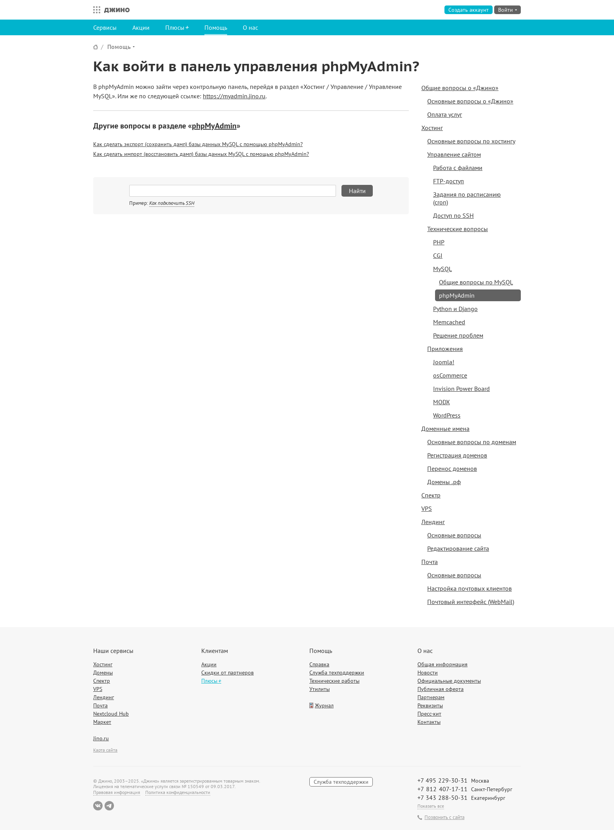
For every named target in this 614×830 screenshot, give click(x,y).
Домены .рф (444, 482)
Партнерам (430, 697)
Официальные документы (449, 680)
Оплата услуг (444, 114)
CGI (437, 255)
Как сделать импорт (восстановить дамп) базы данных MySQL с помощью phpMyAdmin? (201, 153)
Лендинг (433, 522)
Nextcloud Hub (111, 713)
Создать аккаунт (468, 9)
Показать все (430, 806)
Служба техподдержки (336, 672)
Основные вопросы (454, 535)
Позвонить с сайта (444, 817)
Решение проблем (458, 335)
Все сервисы (94, 10)
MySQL (442, 269)
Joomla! (443, 362)
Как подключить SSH (171, 203)
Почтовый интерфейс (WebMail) (470, 602)
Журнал (324, 705)
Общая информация (442, 664)
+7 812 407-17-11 (442, 789)
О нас (250, 27)
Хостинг (432, 128)
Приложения (445, 349)
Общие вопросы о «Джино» (459, 88)
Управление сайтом (454, 154)
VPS (426, 508)
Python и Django (455, 309)
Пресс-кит (429, 713)
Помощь (215, 27)
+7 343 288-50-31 (442, 797)
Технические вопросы (457, 229)
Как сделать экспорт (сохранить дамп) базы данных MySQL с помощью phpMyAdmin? (198, 144)
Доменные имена (445, 428)
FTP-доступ (448, 181)
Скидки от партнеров (227, 672)
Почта (429, 562)
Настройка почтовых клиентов (469, 588)
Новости (427, 672)
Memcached (449, 322)
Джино (117, 10)
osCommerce (450, 375)
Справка (319, 664)
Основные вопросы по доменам (471, 442)
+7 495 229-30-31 (442, 780)
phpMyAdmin (214, 126)
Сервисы (105, 27)
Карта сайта (105, 750)
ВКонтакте (98, 805)
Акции (141, 27)
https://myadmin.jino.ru (234, 96)
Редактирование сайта (458, 548)
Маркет (102, 721)
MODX (441, 402)
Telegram (109, 805)
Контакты (429, 721)
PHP (438, 242)
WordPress (446, 415)
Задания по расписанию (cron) (467, 198)
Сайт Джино (95, 47)
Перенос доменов (452, 468)
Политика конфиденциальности (177, 792)
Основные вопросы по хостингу (471, 141)
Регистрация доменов (457, 455)
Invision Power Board (461, 388)
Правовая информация (116, 792)
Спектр (431, 495)
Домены (103, 672)
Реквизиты (430, 705)
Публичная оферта (440, 689)
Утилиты (319, 689)
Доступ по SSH (453, 215)
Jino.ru (101, 738)
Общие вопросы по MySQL (476, 282)
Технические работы (334, 680)
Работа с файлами (457, 168)
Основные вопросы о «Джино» (470, 101)
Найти (357, 191)
